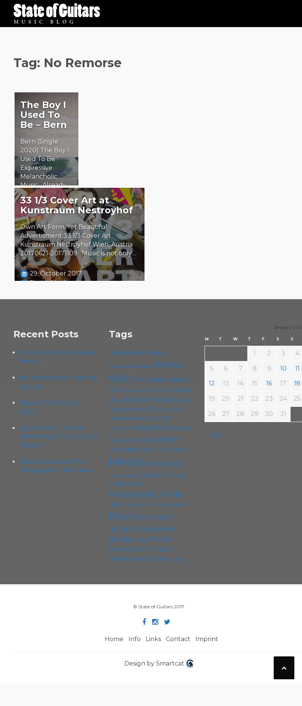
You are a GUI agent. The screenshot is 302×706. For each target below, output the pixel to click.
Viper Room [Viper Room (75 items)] (148, 559)
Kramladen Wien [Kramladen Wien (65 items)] (133, 449)
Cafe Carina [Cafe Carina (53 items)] (151, 390)
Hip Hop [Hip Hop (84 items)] (141, 440)
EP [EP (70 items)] (152, 409)
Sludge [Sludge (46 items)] (140, 540)
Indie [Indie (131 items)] (168, 439)
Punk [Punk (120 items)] (171, 494)
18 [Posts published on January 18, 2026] (297, 383)
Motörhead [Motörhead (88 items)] (161, 463)
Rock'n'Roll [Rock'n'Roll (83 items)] (154, 517)
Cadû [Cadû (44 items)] (130, 390)
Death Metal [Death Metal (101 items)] (148, 399)
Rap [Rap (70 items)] (115, 504)
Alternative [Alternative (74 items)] (149, 352)
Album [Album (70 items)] (119, 352)
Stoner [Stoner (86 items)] (160, 539)
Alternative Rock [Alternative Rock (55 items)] (130, 366)
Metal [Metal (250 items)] (124, 462)
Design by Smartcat (158, 663)
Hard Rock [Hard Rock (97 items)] (154, 427)
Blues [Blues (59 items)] (116, 390)
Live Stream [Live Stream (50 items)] (173, 450)
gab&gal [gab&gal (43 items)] (141, 418)
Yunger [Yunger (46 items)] (177, 559)
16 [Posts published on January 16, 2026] (269, 383)
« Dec (213, 435)
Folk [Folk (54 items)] (163, 409)
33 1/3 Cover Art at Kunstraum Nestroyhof (76, 205)
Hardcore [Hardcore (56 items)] (121, 428)
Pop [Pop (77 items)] (179, 475)
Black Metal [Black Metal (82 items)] (168, 380)
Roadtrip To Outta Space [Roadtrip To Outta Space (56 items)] (155, 504)
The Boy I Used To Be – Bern (43, 114)
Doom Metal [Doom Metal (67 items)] (127, 409)
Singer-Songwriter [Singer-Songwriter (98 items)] (143, 528)
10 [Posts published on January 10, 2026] (283, 368)
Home (114, 639)
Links (153, 639)
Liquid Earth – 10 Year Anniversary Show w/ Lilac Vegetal (58, 436)
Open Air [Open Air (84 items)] (155, 475)
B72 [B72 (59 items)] (141, 380)
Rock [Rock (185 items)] (121, 516)
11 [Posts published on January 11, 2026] (297, 368)
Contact (178, 639)
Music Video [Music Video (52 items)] (124, 476)
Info (134, 639)
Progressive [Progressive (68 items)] (126, 483)
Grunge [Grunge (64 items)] (161, 417)
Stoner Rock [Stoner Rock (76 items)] (128, 549)
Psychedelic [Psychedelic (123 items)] (134, 494)
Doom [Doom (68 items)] (182, 400)
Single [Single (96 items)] (120, 538)
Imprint (206, 639)
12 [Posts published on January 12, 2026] (212, 383)
